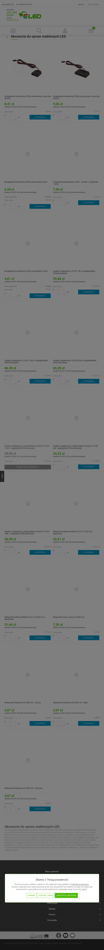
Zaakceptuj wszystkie (66, 895)
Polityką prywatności (80, 884)
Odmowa (31, 895)
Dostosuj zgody (46, 895)
